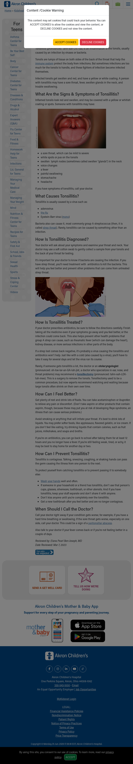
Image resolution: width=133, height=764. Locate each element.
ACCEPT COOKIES (65, 42)
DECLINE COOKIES (93, 42)
